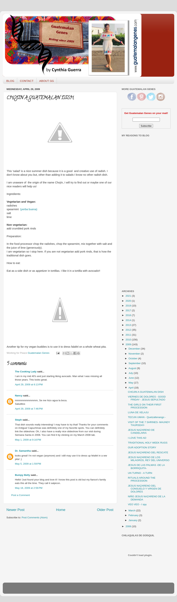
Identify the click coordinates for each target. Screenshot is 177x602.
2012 (129, 329)
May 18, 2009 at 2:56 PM (28, 488)
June (132, 377)
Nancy (18, 395)
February (134, 515)
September (135, 363)
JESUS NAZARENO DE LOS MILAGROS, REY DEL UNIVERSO (148, 459)
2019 (129, 305)
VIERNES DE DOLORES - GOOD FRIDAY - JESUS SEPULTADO (147, 398)
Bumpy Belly (22, 475)
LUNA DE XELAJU (138, 412)
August (133, 368)
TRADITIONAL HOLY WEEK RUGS (147, 442)
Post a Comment (20, 495)
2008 (129, 526)
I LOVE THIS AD (137, 437)
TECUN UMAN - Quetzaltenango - (147, 417)
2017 (129, 310)
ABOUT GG (46, 80)
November (135, 353)
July (131, 373)
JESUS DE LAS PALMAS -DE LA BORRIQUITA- (146, 466)
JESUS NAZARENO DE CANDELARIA (141, 431)
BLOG (10, 80)
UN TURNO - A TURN (140, 473)
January (133, 520)
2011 (129, 334)
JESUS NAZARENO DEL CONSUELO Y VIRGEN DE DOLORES (144, 488)
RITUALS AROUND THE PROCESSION (141, 479)
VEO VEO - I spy (137, 504)
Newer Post (15, 510)
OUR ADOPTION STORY (142, 447)
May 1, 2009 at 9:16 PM (28, 439)
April (131, 387)
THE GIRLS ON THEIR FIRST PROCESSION (145, 406)
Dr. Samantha (23, 450)
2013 (129, 325)
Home (60, 510)
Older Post (105, 510)
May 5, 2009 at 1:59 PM (28, 463)
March (132, 510)
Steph (18, 419)
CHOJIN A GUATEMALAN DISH (146, 391)
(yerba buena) (28, 209)
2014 (129, 320)
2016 (129, 315)
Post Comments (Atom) (35, 517)
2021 (129, 295)
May (131, 382)
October (133, 358)
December (135, 348)
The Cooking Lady (26, 371)
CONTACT (27, 80)
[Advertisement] (136, 227)
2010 (129, 339)
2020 (129, 300)
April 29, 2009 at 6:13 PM (29, 384)
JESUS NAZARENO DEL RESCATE (148, 452)
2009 (129, 344)
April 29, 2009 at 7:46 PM (29, 408)
